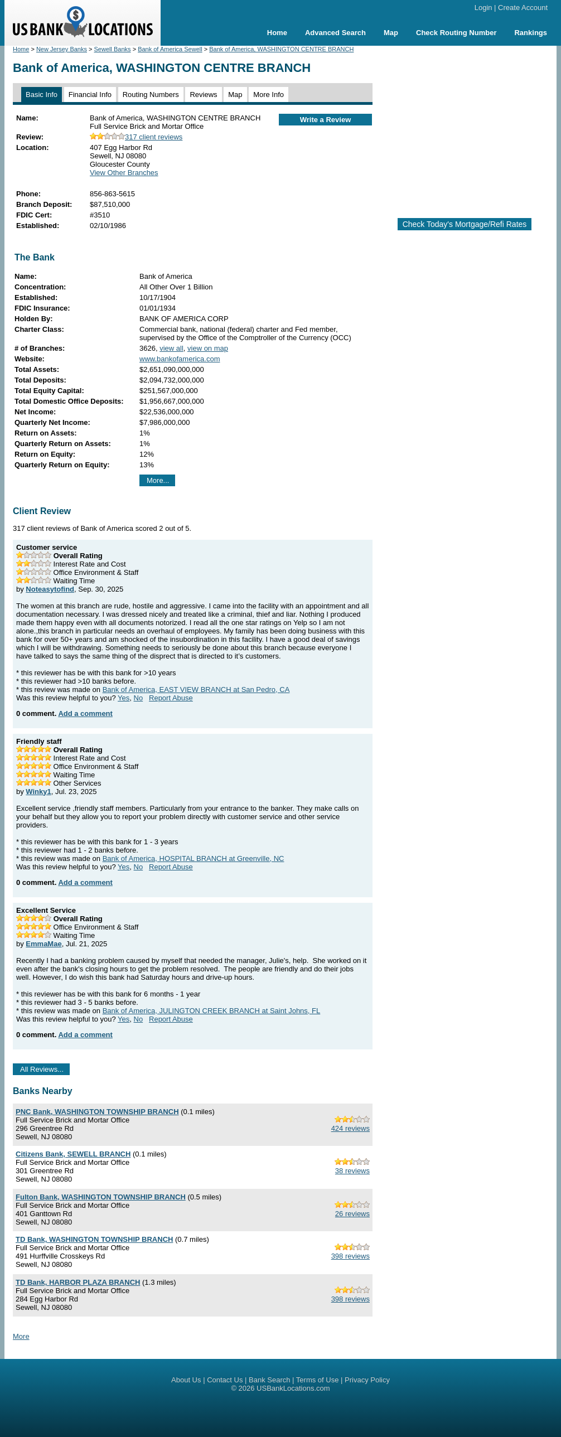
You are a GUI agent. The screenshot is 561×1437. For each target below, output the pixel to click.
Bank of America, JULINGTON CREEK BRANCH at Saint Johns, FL (212, 1011)
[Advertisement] (471, 127)
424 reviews (350, 1128)
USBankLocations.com (293, 1388)
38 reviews (352, 1171)
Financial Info (90, 94)
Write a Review (325, 119)
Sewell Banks (112, 49)
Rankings (530, 32)
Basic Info (41, 94)
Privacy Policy (367, 1380)
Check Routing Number (456, 32)
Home (277, 32)
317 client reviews (136, 137)
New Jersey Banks (61, 49)
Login (483, 7)
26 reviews (352, 1213)
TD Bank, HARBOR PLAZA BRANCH (78, 1282)
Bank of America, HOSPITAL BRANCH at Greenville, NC (193, 858)
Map (391, 32)
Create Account (523, 7)
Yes (123, 698)
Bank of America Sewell (170, 49)
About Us (186, 1380)
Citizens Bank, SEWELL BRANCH (73, 1154)
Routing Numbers (151, 94)
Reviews (203, 94)
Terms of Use (317, 1380)
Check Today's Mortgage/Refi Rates (465, 224)
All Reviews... (42, 1069)
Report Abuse (171, 698)
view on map (207, 348)
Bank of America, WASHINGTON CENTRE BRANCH (281, 49)
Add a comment (85, 713)
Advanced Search (335, 32)
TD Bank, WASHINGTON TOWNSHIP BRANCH (94, 1239)
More (21, 1336)
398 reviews (350, 1256)
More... (158, 480)
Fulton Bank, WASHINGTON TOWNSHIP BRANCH (101, 1197)
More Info (268, 94)
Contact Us (225, 1380)
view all (171, 348)
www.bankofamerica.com (179, 359)
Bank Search (269, 1380)
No (138, 698)
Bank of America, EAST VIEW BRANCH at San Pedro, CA (196, 689)
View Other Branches (124, 172)
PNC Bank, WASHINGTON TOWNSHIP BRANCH (97, 1111)
